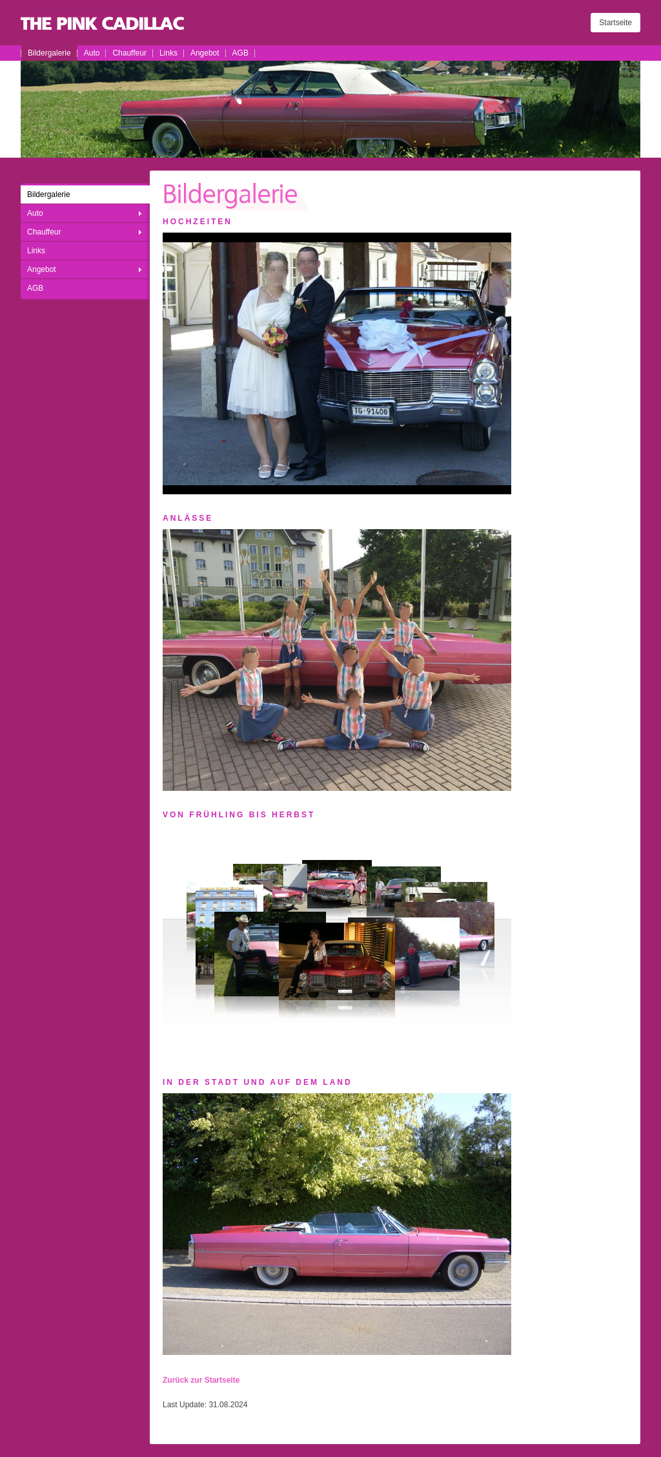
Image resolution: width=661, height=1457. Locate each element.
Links (168, 53)
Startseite (615, 22)
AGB (240, 53)
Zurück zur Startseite (201, 1380)
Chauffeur (129, 53)
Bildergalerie (49, 53)
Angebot (204, 53)
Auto (92, 53)
